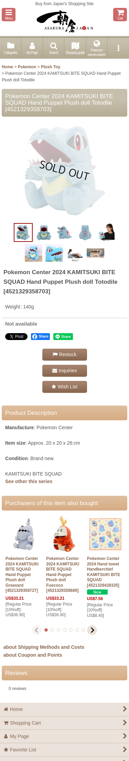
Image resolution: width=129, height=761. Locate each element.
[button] (8, 14)
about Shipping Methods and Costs (43, 647)
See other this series (28, 481)
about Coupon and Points (32, 655)
